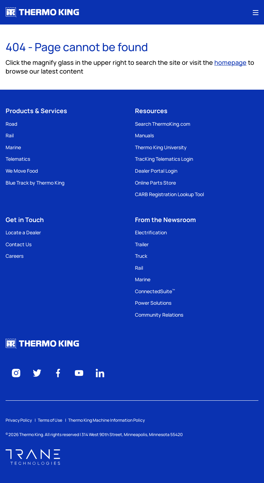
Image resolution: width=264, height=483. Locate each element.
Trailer (142, 244)
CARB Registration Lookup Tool (169, 194)
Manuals (144, 135)
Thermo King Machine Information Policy (106, 420)
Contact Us (18, 244)
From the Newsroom (165, 219)
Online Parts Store (155, 182)
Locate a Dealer (23, 232)
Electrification (151, 232)
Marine (13, 147)
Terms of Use (50, 420)
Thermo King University (161, 147)
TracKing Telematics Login (164, 159)
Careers (14, 256)
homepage (230, 62)
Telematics (18, 159)
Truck (141, 256)
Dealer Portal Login (156, 170)
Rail (10, 135)
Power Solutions (153, 302)
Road (11, 123)
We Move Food (22, 170)
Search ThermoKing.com (162, 123)
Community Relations (159, 314)
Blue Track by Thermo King (35, 182)
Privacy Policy (19, 420)
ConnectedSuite (155, 291)
